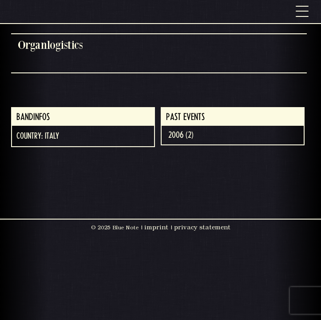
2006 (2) (181, 135)
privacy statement (202, 227)
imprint (156, 227)
